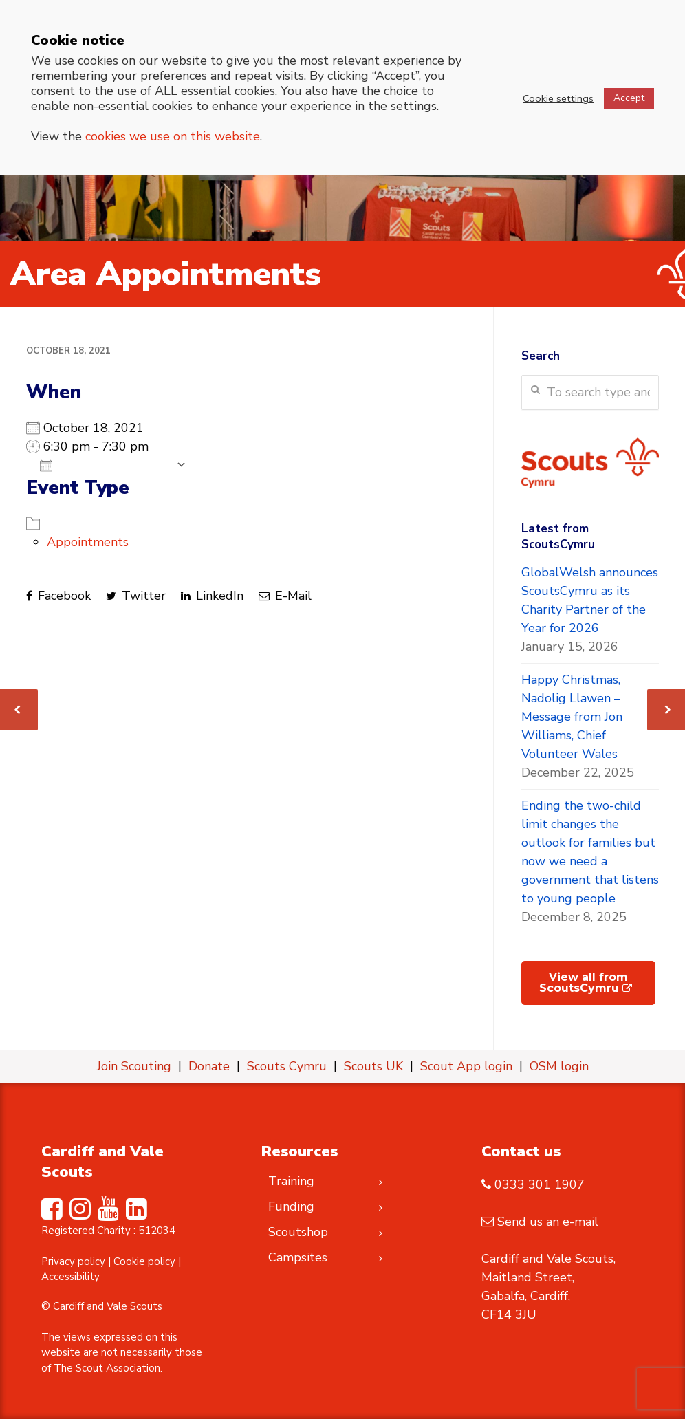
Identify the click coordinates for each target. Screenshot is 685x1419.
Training (291, 1181)
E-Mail (285, 595)
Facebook (58, 595)
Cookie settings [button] (558, 98)
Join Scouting (134, 1066)
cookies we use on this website (172, 136)
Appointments (88, 542)
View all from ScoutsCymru (585, 983)
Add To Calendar (104, 464)
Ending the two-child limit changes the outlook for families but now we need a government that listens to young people (590, 852)
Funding (291, 1206)
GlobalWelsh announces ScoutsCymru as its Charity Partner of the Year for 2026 (589, 600)
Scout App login (466, 1066)
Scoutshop (298, 1232)
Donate (209, 1066)
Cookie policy (144, 1261)
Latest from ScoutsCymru (558, 536)
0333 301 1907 (539, 1184)
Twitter (136, 595)
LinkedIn (212, 595)
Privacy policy (73, 1261)
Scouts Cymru (287, 1066)
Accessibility (70, 1276)
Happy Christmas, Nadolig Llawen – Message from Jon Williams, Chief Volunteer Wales (571, 716)
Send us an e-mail (547, 1221)
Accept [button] (628, 98)
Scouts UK (373, 1066)
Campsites (297, 1257)
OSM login (559, 1066)
